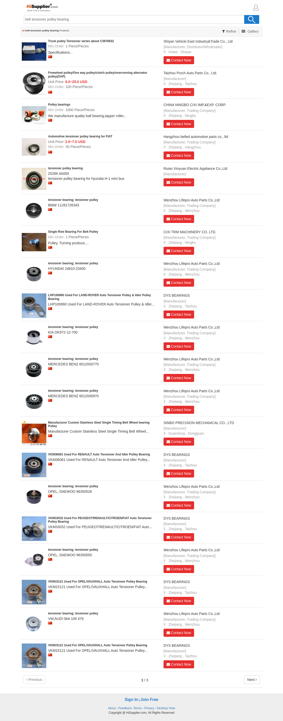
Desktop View (166, 708)
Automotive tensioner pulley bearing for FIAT (80, 136)
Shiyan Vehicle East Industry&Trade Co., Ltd (198, 41)
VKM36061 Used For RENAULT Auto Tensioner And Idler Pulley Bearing (99, 454)
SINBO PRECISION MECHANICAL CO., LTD (199, 423)
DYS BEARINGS (177, 295)
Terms (137, 708)
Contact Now (179, 60)
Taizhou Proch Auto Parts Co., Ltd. (190, 73)
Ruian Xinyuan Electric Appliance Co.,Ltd (195, 169)
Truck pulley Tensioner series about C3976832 (81, 41)
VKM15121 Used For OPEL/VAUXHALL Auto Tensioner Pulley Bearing (97, 581)
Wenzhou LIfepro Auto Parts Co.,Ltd (192, 200)
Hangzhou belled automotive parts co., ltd (196, 137)
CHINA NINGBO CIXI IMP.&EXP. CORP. (195, 105)
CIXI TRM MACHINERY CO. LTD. (190, 232)
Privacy (149, 708)
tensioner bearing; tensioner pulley (73, 200)
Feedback (125, 708)
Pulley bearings (59, 104)
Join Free (149, 699)
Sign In (131, 699)
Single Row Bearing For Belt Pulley (73, 231)
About (112, 708)
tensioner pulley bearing (65, 168)
